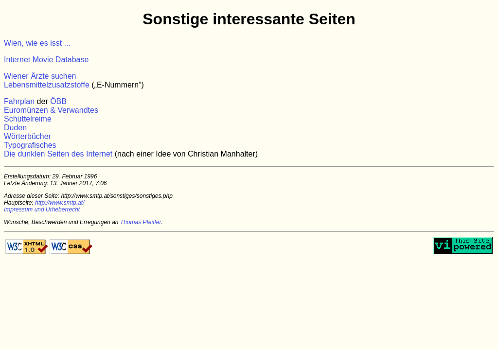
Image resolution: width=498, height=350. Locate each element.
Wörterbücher (27, 136)
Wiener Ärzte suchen (40, 76)
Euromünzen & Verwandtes (51, 110)
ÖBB (58, 101)
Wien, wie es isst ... (37, 43)
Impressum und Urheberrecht (42, 209)
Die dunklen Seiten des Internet (58, 154)
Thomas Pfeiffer (140, 222)
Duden (15, 127)
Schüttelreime (28, 119)
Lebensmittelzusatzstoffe (46, 85)
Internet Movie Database (46, 59)
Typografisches (30, 145)
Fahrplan (19, 101)
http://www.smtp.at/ (59, 202)
